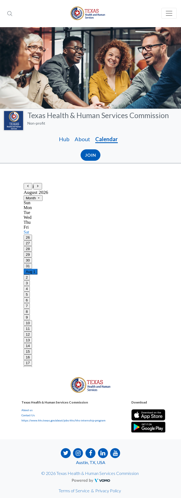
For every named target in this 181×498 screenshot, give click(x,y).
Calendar (106, 139)
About (82, 139)
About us (27, 410)
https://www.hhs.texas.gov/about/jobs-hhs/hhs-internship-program (63, 420)
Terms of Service (74, 490)
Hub (64, 139)
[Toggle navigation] (169, 13)
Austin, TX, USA (90, 462)
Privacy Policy (108, 490)
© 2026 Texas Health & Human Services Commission (90, 473)
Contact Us (28, 415)
